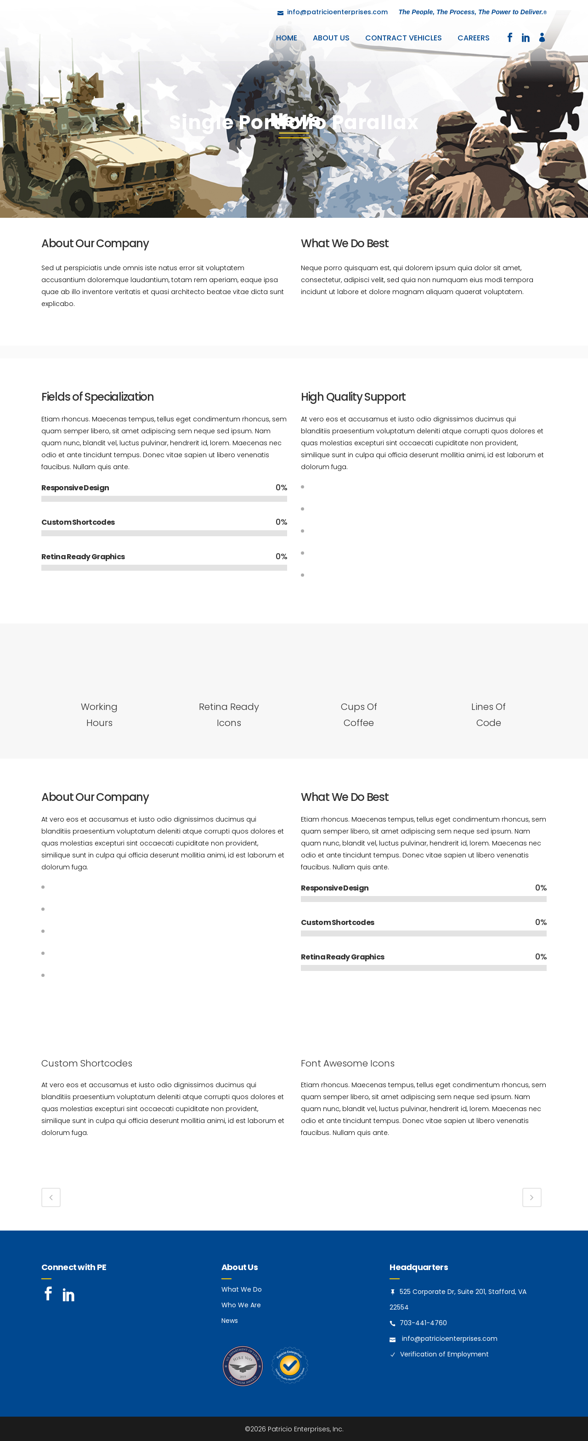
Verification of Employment (444, 1354)
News (229, 1320)
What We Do (241, 1289)
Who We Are (241, 1305)
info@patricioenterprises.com (450, 1338)
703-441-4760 (423, 1323)
